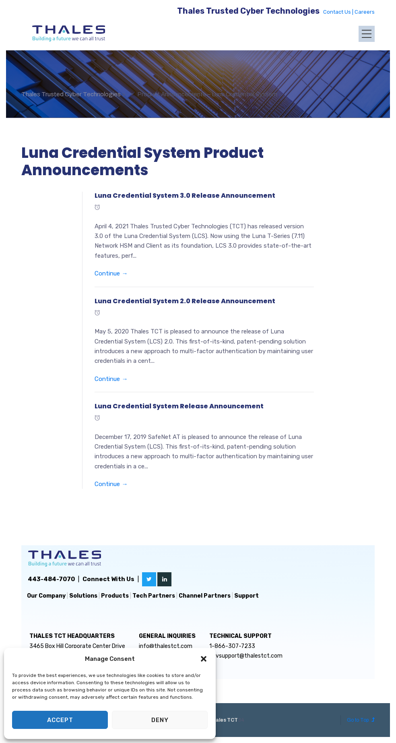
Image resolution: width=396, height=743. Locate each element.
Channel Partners (205, 595)
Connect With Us (108, 579)
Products (115, 595)
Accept (60, 720)
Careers (365, 12)
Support (246, 595)
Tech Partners (153, 595)
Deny (160, 720)
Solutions (83, 595)
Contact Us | (339, 12)
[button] (204, 659)
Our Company (46, 595)
